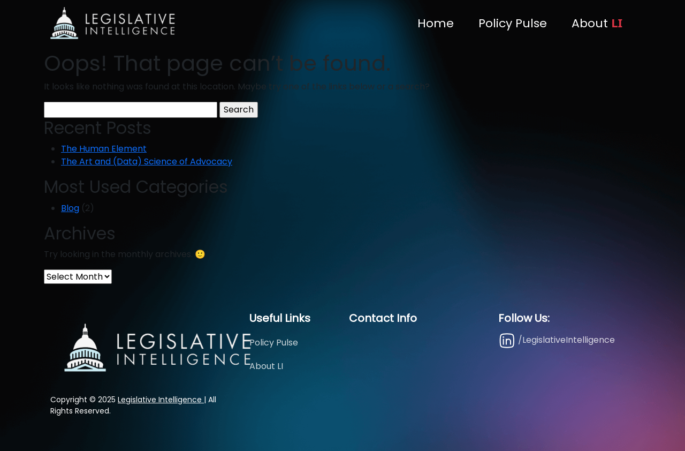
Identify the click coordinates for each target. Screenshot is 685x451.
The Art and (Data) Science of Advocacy (146, 161)
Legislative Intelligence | (162, 399)
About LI (266, 366)
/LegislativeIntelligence (556, 340)
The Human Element (104, 148)
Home (435, 23)
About (597, 23)
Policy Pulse (512, 23)
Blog (70, 208)
